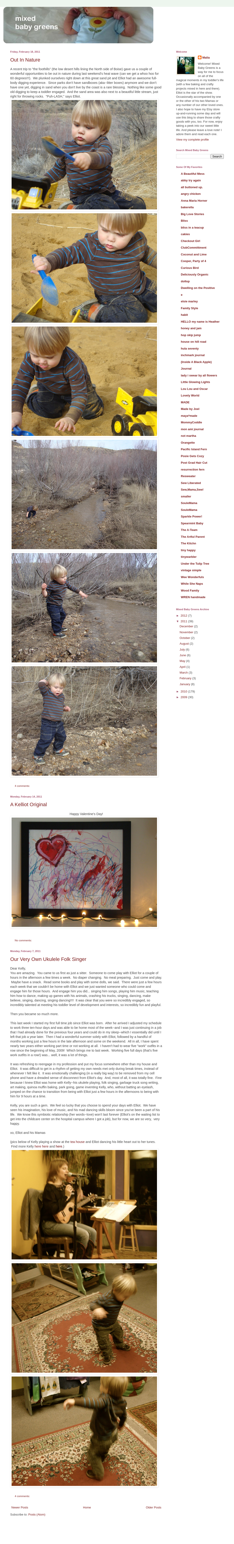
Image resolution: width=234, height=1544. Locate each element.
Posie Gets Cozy (192, 456)
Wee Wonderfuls (192, 577)
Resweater (188, 476)
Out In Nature (25, 60)
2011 (184, 621)
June (183, 655)
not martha (188, 435)
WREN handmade (193, 597)
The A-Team (189, 530)
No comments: (24, 940)
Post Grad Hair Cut (194, 462)
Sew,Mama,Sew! (192, 489)
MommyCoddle (191, 422)
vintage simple (191, 570)
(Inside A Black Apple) (196, 362)
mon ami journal (192, 429)
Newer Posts (19, 1507)
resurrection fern (192, 469)
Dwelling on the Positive (198, 288)
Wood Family (190, 590)
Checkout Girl (190, 241)
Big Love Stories (192, 214)
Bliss (184, 220)
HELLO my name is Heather (200, 321)
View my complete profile (192, 139)
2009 (184, 697)
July (183, 649)
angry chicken (191, 194)
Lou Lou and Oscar (194, 389)
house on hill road (193, 341)
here (38, 1146)
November (187, 632)
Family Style (189, 308)
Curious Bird (190, 268)
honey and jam (191, 328)
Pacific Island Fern (194, 449)
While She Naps (192, 583)
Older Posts (153, 1507)
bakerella (187, 207)
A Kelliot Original (28, 804)
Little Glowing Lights (195, 382)
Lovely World (190, 395)
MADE (185, 402)
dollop (185, 281)
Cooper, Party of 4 (193, 261)
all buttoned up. (192, 187)
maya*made (189, 415)
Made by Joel (190, 409)
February (186, 678)
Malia (206, 57)
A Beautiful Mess (192, 173)
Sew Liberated (191, 483)
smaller (186, 496)
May (183, 661)
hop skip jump (191, 335)
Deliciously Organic (194, 274)
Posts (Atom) (36, 1514)
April (183, 667)
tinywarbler (189, 556)
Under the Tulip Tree (195, 563)
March (184, 672)
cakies (185, 234)
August (185, 643)
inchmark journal (193, 355)
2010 (184, 691)
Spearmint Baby (192, 523)
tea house (77, 1142)
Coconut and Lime (194, 254)
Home (87, 1507)
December (187, 626)
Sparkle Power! (191, 516)
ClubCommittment (194, 247)
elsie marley (189, 301)
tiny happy (188, 550)
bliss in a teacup (192, 227)
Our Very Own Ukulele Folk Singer (48, 959)
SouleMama (189, 503)
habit (184, 315)
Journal (186, 368)
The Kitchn (188, 543)
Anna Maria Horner (194, 200)
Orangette (188, 442)
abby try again (191, 180)
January (185, 684)
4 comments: (23, 785)
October (185, 638)
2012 (184, 615)
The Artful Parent (193, 536)
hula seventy (190, 348)
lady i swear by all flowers (199, 375)
